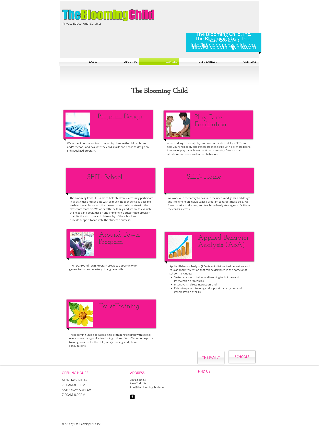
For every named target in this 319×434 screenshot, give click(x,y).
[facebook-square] (132, 397)
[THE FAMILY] (211, 357)
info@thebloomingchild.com (224, 47)
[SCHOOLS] (242, 357)
